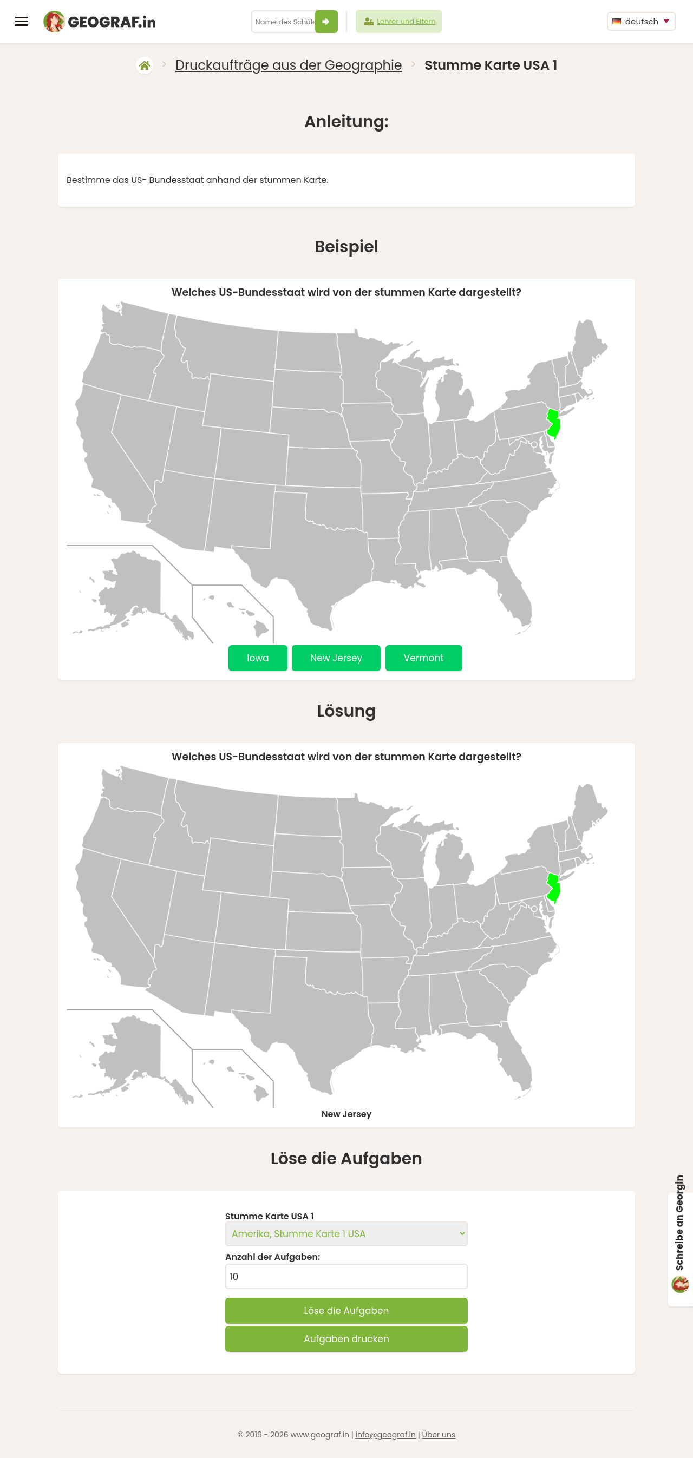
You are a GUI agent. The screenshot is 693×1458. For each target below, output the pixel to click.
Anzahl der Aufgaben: (272, 1257)
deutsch (635, 21)
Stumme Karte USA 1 (269, 1216)
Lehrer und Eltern (399, 21)
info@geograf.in (386, 1434)
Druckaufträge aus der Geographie (288, 65)
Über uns (438, 1434)
